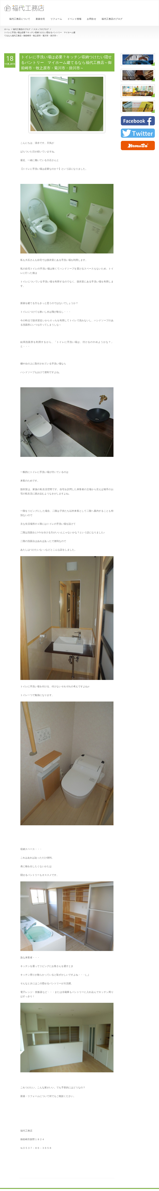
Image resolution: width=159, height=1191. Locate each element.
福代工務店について (19, 18)
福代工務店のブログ (112, 18)
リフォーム (56, 18)
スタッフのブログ (41, 29)
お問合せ (91, 18)
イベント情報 (74, 18)
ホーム (7, 29)
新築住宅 (40, 18)
